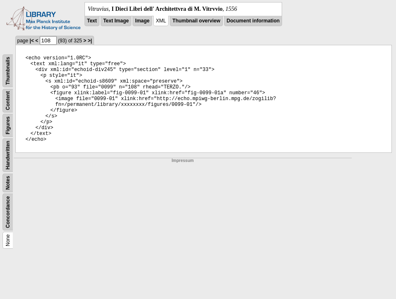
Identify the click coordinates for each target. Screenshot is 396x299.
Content (8, 100)
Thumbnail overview (196, 21)
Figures (8, 125)
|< (32, 41)
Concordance (8, 212)
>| (90, 41)
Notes (8, 183)
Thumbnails (8, 71)
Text (92, 21)
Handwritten (8, 155)
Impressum (182, 160)
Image (142, 21)
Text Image (116, 21)
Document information (253, 21)
